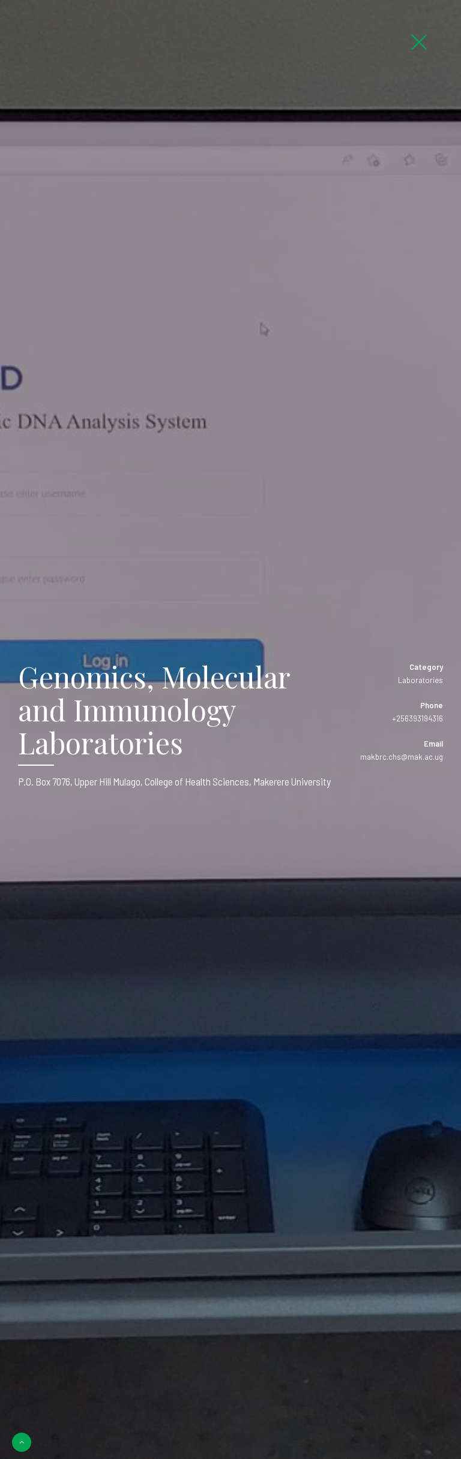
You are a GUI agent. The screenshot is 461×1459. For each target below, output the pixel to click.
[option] (230, 729)
